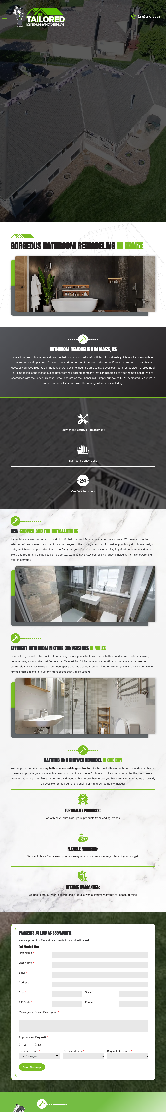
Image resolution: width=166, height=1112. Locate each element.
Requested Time (73, 1051)
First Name (25, 952)
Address (24, 982)
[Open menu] (4, 16)
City (21, 992)
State (88, 992)
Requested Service (118, 1051)
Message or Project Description (38, 1012)
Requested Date (28, 1051)
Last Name (25, 962)
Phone (89, 1002)
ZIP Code (24, 1002)
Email (22, 972)
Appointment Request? (32, 1037)
